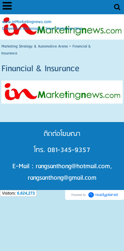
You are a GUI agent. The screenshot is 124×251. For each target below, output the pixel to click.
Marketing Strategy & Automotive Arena (34, 46)
